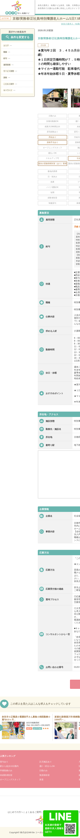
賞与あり (4, 762)
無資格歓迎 (44, 775)
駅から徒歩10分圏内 (9, 766)
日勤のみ (43, 770)
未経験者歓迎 (6, 775)
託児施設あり (45, 762)
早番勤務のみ (6, 770)
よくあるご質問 (33, 812)
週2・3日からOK (47, 766)
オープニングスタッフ (10, 779)
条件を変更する (17, 37)
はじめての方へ (15, 812)
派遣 (41, 779)
